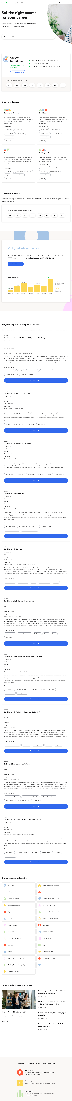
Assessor (54, 633)
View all (7, 140)
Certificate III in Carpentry (13, 549)
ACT (62, 215)
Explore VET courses (16, 264)
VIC (18, 215)
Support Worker (9, 129)
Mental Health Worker (10, 526)
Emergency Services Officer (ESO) (30, 796)
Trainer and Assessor (10, 633)
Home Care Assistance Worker (12, 374)
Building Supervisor (10, 693)
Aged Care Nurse (44, 133)
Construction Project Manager (47, 689)
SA (32, 215)
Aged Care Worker (9, 133)
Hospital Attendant (56, 133)
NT (54, 215)
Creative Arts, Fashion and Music (52, 898)
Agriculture (11, 885)
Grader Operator (34, 852)
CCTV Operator (30, 424)
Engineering (11, 912)
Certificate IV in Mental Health (15, 493)
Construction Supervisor (22, 689)
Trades (6, 153)
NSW (10, 215)
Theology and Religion (49, 958)
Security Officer (9, 171)
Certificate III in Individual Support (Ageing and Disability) (24, 338)
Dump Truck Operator (10, 856)
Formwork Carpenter (23, 582)
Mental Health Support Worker (12, 530)
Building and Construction (48, 153)
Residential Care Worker (32, 370)
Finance (10, 918)
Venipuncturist (58, 474)
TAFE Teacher (37, 633)
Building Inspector (56, 167)
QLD (25, 215)
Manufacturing (47, 938)
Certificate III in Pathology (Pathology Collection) (22, 712)
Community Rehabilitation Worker (29, 530)
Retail (44, 945)
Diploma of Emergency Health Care (17, 764)
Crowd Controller (41, 424)
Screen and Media (48, 951)
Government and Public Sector (51, 918)
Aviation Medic (36, 800)
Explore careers (18, 72)
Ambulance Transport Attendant (49, 796)
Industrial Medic (44, 129)
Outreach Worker (20, 133)
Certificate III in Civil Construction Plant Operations (22, 819)
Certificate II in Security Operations (17, 393)
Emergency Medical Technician (12, 796)
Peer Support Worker (23, 526)
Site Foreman (43, 171)
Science (10, 951)
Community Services (11, 113)
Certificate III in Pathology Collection (17, 443)
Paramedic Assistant (24, 800)
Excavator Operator (45, 175)
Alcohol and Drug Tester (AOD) (34, 474)
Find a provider (36, 380)
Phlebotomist (21, 474)
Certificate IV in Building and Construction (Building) (23, 656)
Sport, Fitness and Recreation (16, 958)
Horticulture (11, 932)
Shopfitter (8, 175)
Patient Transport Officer (11, 800)
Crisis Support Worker (47, 526)
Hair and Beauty (12, 925)
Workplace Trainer (9, 637)
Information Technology (49, 932)
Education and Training (49, 905)
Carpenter (29, 171)
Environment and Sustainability (51, 912)
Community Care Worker (46, 370)
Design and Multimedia (14, 905)
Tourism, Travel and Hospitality (16, 965)
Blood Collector (48, 474)
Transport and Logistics (14, 971)
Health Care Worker (45, 137)
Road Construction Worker (21, 852)
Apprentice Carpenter (10, 582)
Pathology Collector (10, 474)
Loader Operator (57, 852)
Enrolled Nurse (55, 129)
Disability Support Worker (27, 374)
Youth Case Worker (10, 137)
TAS (47, 215)
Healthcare (43, 113)
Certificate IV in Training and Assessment (19, 601)
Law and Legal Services (14, 938)
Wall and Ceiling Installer (44, 582)
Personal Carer (19, 129)
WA (40, 215)
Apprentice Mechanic (18, 175)
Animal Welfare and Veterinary (51, 885)
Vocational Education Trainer (24, 633)
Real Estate (11, 945)
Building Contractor (54, 171)
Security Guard (20, 171)
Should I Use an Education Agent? (14, 1012)
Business (45, 892)
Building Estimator (45, 167)
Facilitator (46, 633)
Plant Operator (9, 852)
